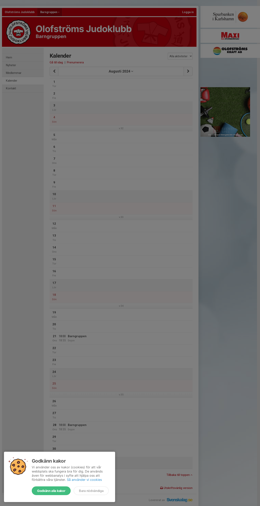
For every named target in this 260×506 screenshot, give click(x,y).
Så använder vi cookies (84, 480)
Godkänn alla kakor (51, 491)
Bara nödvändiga (91, 491)
